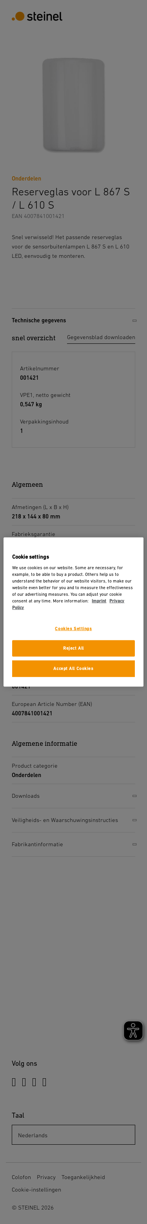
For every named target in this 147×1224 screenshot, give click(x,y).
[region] (73, 612)
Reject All (73, 648)
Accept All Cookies (73, 668)
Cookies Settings (73, 628)
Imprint (99, 601)
